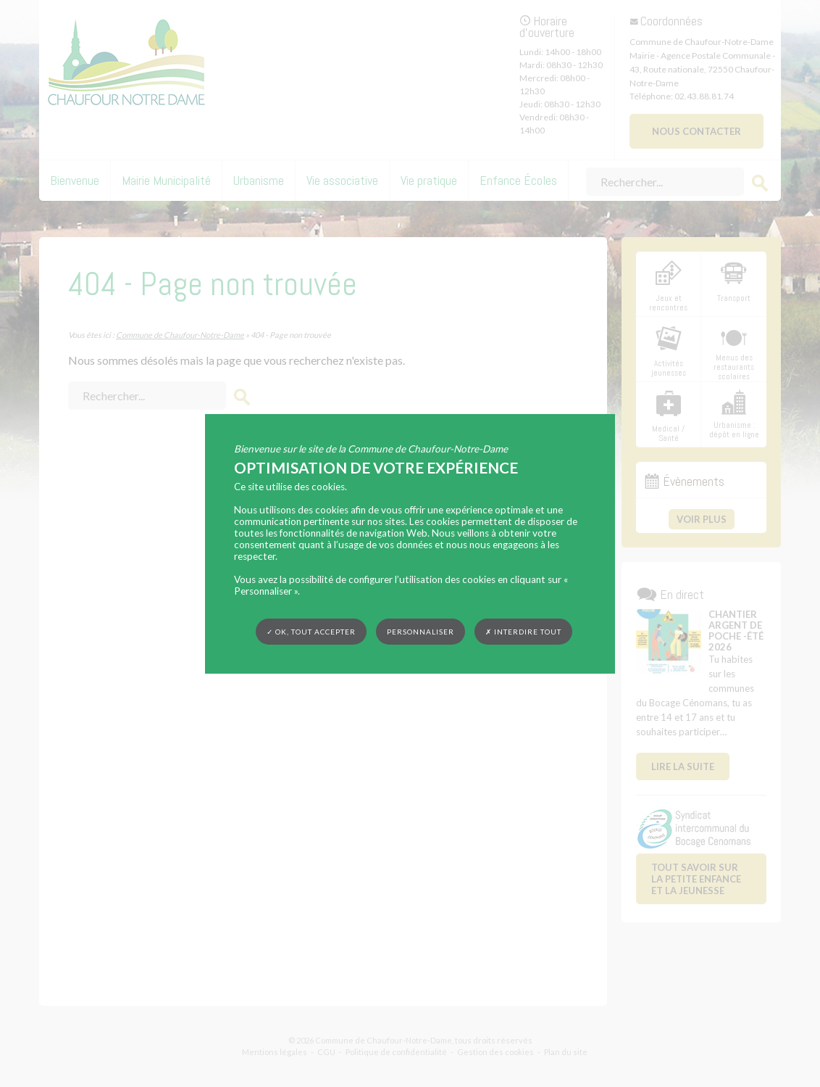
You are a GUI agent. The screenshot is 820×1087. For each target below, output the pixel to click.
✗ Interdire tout (523, 631)
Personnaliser (420, 631)
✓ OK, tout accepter (311, 631)
